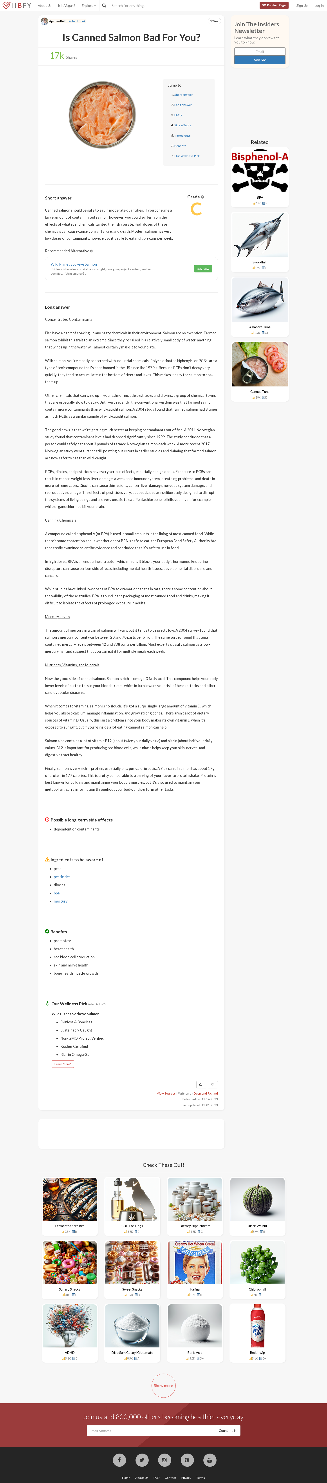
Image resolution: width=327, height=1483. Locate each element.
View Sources (166, 1093)
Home (126, 1477)
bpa (57, 893)
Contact (170, 1477)
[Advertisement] (125, 1133)
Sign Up (302, 5)
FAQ (157, 1477)
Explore (89, 5)
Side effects (182, 125)
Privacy (186, 1477)
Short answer (183, 94)
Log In (319, 5)
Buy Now (203, 268)
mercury (61, 901)
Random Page (274, 5)
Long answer (183, 105)
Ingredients (182, 135)
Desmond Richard (206, 1093)
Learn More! (62, 1064)
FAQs (178, 115)
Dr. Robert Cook (74, 21)
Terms (200, 1477)
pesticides (62, 876)
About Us (44, 5)
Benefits (180, 146)
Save (214, 21)
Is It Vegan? (66, 5)
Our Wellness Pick (187, 156)
